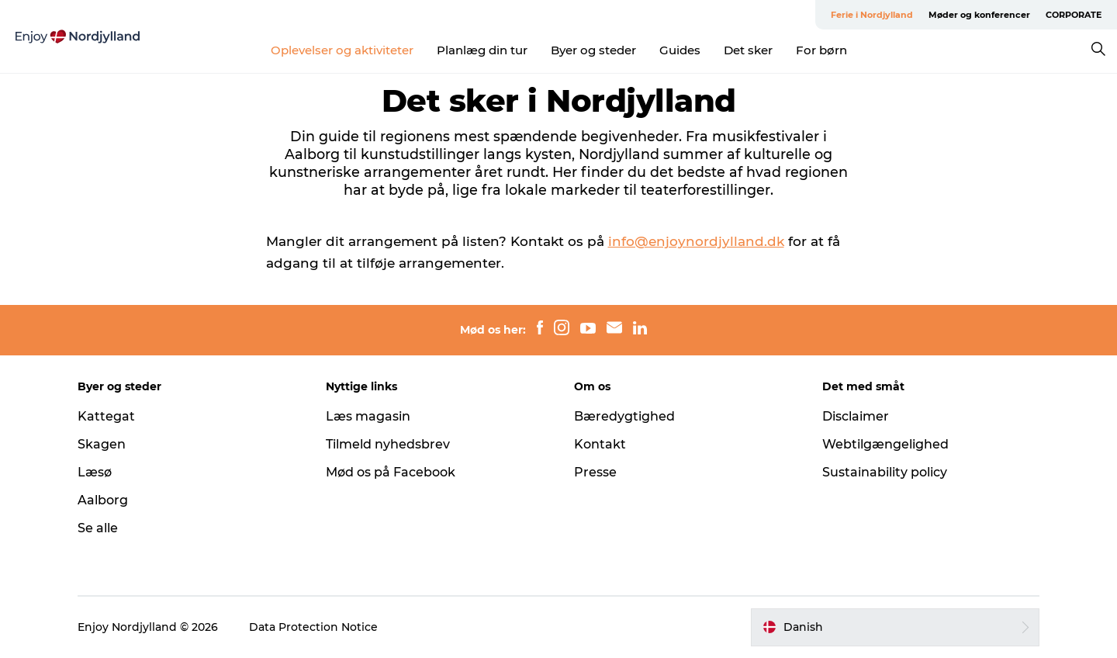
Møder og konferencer (979, 14)
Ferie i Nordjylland (872, 14)
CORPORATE (1073, 14)
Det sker (748, 50)
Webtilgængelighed (885, 444)
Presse (595, 472)
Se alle (98, 528)
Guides (679, 50)
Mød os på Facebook (390, 472)
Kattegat (106, 416)
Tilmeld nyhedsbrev (388, 444)
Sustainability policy (884, 472)
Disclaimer (855, 416)
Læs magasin (368, 416)
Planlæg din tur (482, 50)
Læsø (95, 472)
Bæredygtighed (624, 416)
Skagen (102, 444)
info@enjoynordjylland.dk (696, 241)
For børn (821, 50)
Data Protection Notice (313, 627)
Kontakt (600, 444)
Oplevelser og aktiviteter (342, 50)
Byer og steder (593, 50)
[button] (895, 627)
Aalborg (103, 500)
